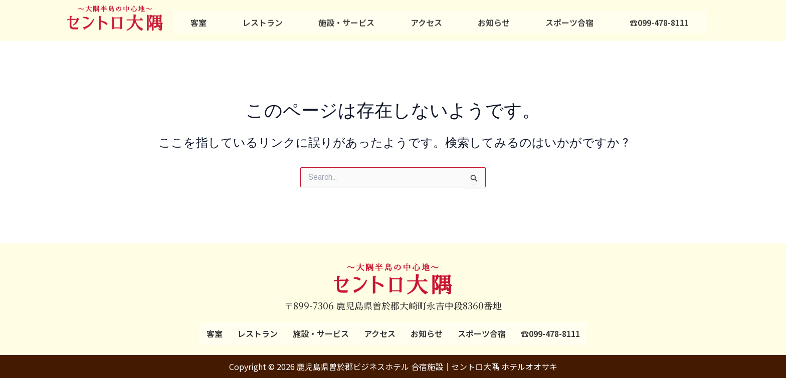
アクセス (426, 19)
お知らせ (494, 19)
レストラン (263, 19)
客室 (198, 19)
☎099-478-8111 (659, 19)
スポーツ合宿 (569, 19)
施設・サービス (346, 19)
